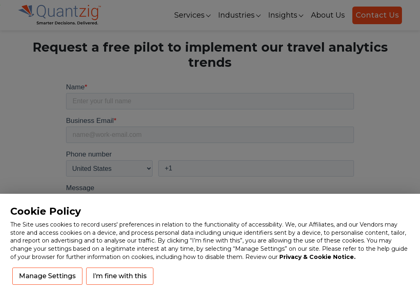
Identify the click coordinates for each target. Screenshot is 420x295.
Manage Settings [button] (47, 276)
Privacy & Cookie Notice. (317, 257)
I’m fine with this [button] (120, 276)
